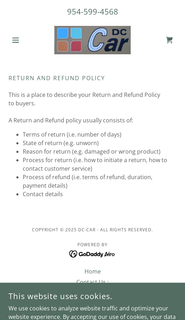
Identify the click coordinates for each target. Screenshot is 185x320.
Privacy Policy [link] (93, 293)
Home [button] (93, 271)
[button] (21, 40)
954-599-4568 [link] (92, 11)
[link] (92, 40)
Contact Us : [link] (92, 282)
